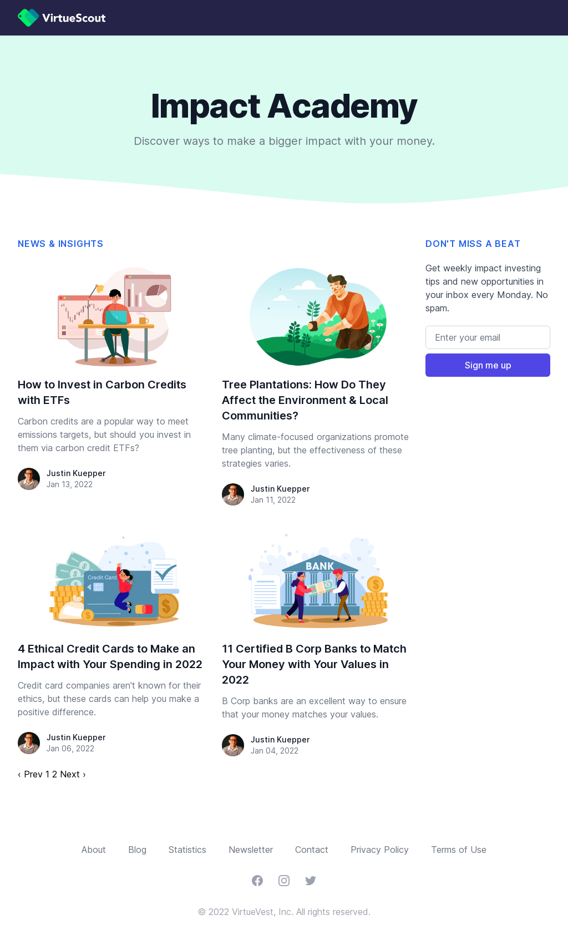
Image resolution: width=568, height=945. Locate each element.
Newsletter (251, 849)
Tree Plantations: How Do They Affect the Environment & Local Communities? (305, 400)
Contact (311, 849)
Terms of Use (458, 849)
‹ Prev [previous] (30, 774)
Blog (137, 849)
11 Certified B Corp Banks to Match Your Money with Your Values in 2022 (314, 664)
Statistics (187, 849)
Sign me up (488, 365)
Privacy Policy (380, 849)
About (94, 849)
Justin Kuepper (76, 473)
